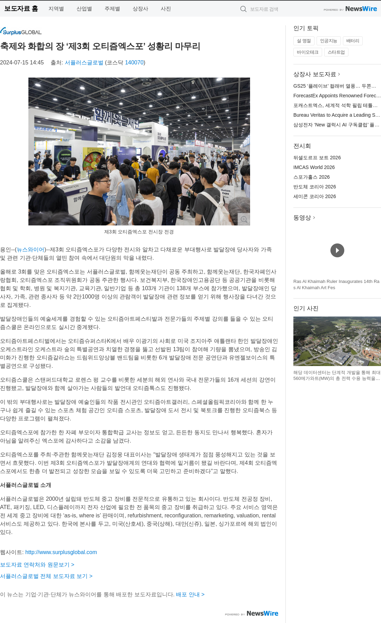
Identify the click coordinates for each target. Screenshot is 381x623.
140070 (134, 62)
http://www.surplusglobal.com (61, 552)
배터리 (353, 40)
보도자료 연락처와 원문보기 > (37, 565)
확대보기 (244, 219)
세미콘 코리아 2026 (314, 196)
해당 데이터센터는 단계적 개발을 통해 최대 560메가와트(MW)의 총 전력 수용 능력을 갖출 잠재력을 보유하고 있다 (337, 378)
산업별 (84, 8)
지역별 (56, 8)
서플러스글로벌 (84, 62)
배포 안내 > (190, 594)
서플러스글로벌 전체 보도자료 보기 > (46, 576)
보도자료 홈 (21, 8)
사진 (166, 8)
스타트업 (336, 52)
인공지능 (328, 40)
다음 (375, 341)
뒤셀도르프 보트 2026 (317, 157)
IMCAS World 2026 (314, 167)
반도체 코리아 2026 (314, 186)
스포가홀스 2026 (311, 177)
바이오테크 (308, 52)
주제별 (112, 8)
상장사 (140, 8)
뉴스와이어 (30, 249)
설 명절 (304, 40)
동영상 (302, 217)
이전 (298, 341)
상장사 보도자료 (314, 74)
